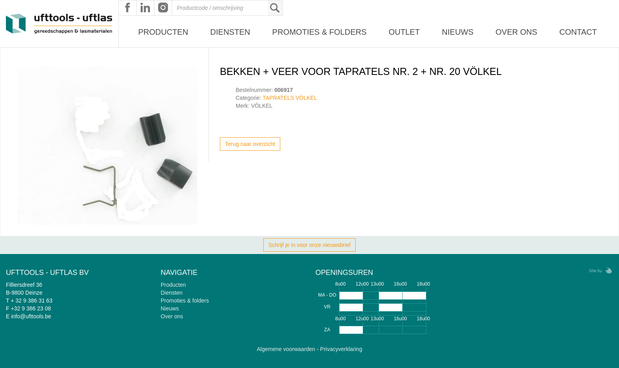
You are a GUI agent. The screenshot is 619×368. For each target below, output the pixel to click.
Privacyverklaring (341, 349)
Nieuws (457, 32)
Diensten (230, 32)
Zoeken (274, 7)
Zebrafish (598, 270)
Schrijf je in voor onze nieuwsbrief (309, 245)
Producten (163, 32)
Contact (578, 32)
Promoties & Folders (319, 32)
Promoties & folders (185, 300)
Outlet (404, 32)
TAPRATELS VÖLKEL (290, 98)
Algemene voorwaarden (286, 349)
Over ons (516, 32)
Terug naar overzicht (250, 144)
